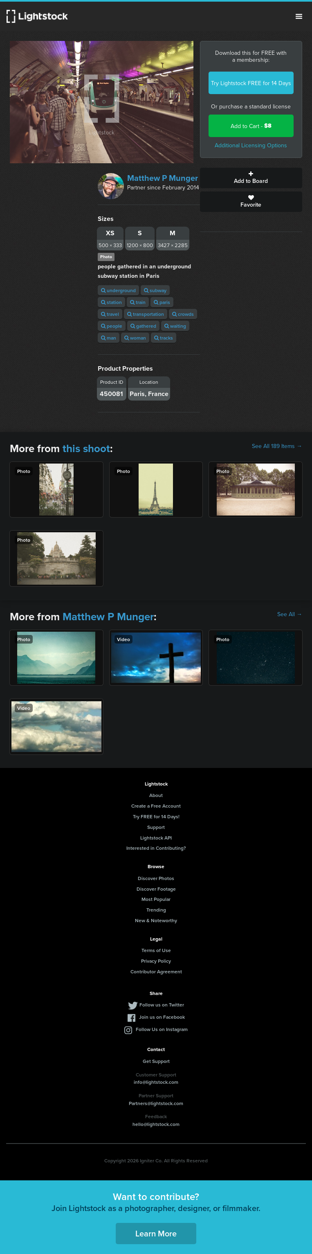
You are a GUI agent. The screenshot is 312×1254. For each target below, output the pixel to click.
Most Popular (156, 899)
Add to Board (251, 178)
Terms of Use (156, 950)
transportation (145, 314)
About (156, 795)
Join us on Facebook (162, 1016)
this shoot (86, 448)
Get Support (156, 1061)
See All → (289, 614)
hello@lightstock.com (156, 1124)
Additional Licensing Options (251, 145)
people (111, 325)
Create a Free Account (156, 805)
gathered (143, 325)
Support (156, 827)
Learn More (156, 1233)
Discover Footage (156, 888)
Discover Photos (156, 878)
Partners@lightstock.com (156, 1103)
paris (162, 302)
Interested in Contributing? (156, 847)
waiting (175, 325)
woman (135, 337)
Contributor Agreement (156, 971)
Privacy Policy (156, 960)
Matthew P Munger (162, 178)
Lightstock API (156, 837)
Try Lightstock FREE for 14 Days (251, 83)
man (108, 337)
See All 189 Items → (277, 446)
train (138, 302)
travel (110, 314)
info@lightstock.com (156, 1081)
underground (118, 290)
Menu (298, 16)
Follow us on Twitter (161, 1004)
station (111, 302)
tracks (163, 337)
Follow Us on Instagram (162, 1029)
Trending (156, 909)
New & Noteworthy (156, 920)
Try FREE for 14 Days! (156, 816)
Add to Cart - (251, 126)
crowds (183, 314)
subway (155, 290)
